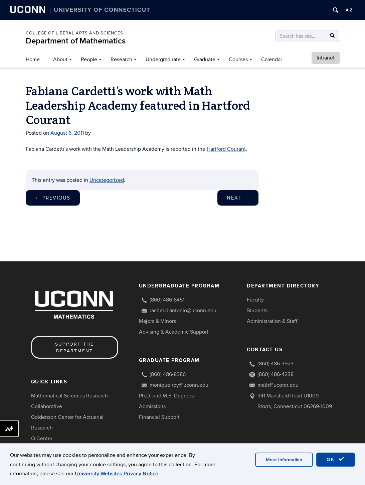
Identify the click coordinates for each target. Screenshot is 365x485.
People (89, 59)
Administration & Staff (272, 321)
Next (238, 198)
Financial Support (159, 417)
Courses (238, 59)
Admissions (152, 406)
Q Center (41, 438)
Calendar (271, 59)
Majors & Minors (157, 321)
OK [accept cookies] (336, 464)
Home (33, 59)
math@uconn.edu (278, 385)
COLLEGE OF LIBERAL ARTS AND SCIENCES (74, 33)
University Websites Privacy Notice (116, 478)
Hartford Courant (226, 149)
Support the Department (74, 347)
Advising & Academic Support (173, 332)
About (60, 59)
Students (257, 310)
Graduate (204, 59)
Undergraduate (163, 59)
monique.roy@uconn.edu (179, 385)
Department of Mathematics (76, 41)
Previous (52, 198)
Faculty (255, 299)
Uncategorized (106, 180)
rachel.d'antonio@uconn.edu (183, 310)
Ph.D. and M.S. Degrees (166, 395)
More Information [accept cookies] (284, 465)
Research (121, 59)
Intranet (326, 57)
